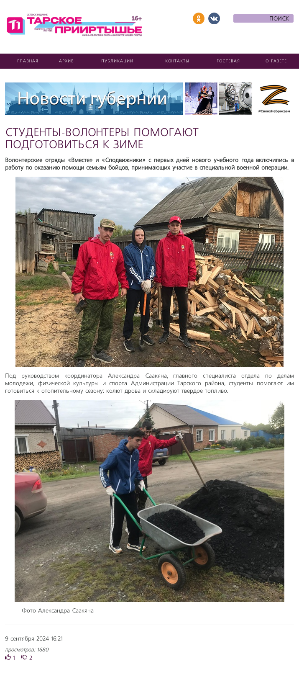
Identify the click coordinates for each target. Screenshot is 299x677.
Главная (27, 61)
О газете (276, 61)
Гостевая (228, 61)
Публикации (117, 61)
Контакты (177, 61)
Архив (66, 61)
